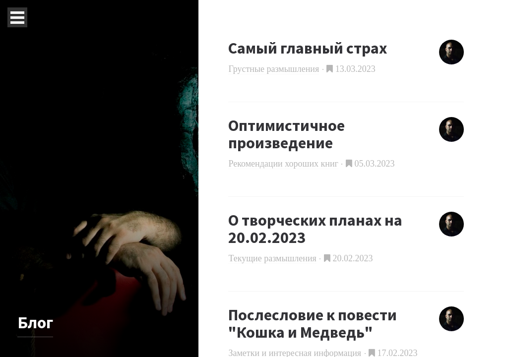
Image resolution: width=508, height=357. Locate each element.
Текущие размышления (272, 258)
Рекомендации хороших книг (283, 164)
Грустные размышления (273, 69)
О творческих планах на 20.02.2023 (315, 228)
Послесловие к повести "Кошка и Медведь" (312, 323)
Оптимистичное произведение (286, 134)
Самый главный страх (307, 48)
